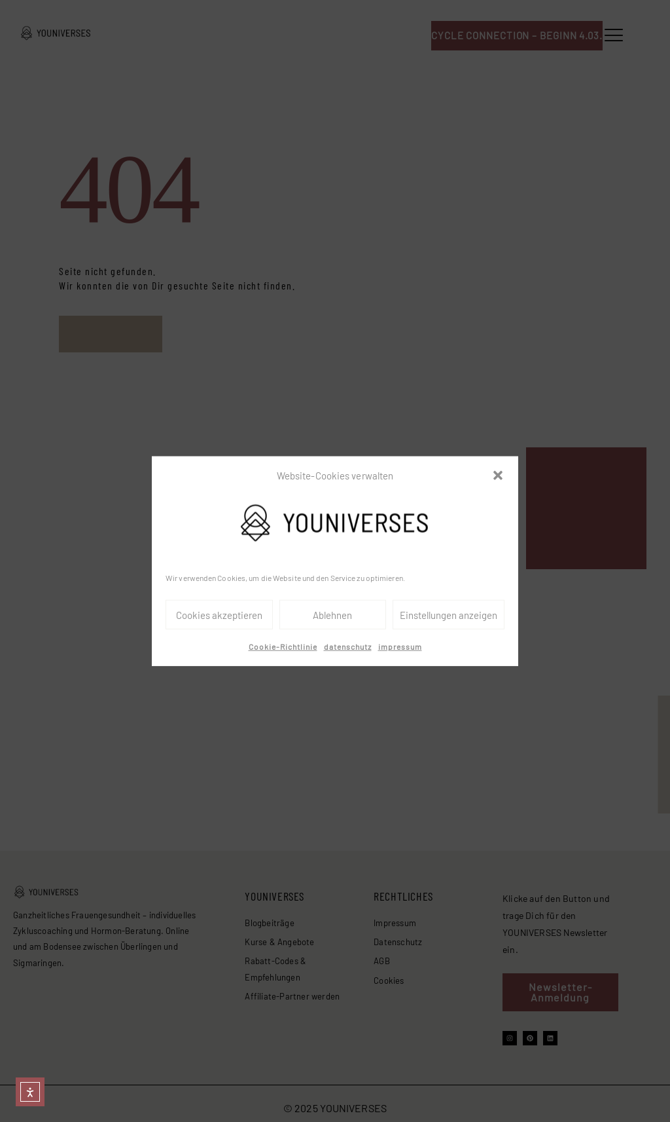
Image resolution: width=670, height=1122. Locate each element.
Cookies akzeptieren (219, 615)
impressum (400, 646)
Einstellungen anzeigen (448, 615)
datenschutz (348, 646)
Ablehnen (332, 615)
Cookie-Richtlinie (283, 646)
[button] (497, 475)
